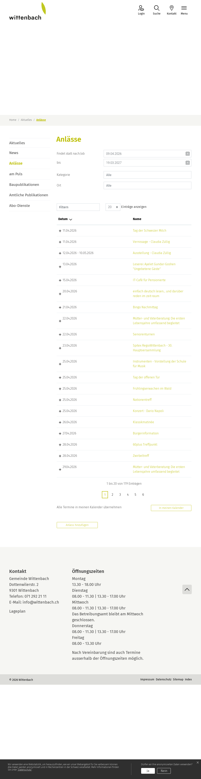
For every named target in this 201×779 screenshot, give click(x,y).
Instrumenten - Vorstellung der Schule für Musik (103, 418)
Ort (59, 185)
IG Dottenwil (171, 246)
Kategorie (63, 175)
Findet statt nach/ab (71, 153)
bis (59, 162)
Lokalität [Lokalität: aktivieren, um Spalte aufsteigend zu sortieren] (133, 219)
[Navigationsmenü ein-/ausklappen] (184, 10)
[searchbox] (147, 175)
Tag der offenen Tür (105, 434)
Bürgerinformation (105, 518)
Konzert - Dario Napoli (107, 496)
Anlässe (20, 165)
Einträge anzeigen (126, 207)
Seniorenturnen (103, 372)
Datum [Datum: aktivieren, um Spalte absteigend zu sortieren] (63, 219)
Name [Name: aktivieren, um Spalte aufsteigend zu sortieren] (96, 219)
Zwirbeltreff (100, 540)
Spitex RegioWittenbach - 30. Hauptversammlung (107, 397)
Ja (148, 771)
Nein (164, 771)
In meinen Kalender (171, 602)
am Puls (15, 174)
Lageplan (21, 705)
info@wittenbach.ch (41, 696)
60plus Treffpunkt (104, 529)
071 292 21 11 (36, 690)
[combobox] (147, 175)
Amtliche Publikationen (28, 195)
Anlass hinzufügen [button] (77, 619)
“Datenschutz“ (24, 769)
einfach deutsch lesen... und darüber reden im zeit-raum (106, 319)
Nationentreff (101, 470)
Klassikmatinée (103, 507)
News (13, 152)
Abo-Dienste (19, 205)
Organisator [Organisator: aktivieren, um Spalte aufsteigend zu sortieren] (171, 219)
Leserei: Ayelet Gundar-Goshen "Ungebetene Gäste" (106, 283)
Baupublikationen (24, 184)
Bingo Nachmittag (104, 335)
